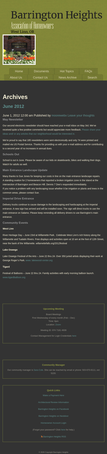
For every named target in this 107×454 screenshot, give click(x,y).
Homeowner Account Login (53, 423)
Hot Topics (67, 71)
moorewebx (59, 115)
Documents (41, 71)
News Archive (68, 77)
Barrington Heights (56, 15)
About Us (16, 77)
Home (19, 71)
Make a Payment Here (53, 395)
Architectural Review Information (53, 402)
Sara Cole (38, 370)
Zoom (58, 324)
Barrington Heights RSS (53, 436)
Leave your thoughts (81, 115)
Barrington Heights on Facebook (53, 409)
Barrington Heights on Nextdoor (53, 416)
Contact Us (40, 77)
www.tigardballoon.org (14, 277)
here (74, 336)
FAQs (88, 71)
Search (92, 77)
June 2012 (13, 106)
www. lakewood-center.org (39, 260)
